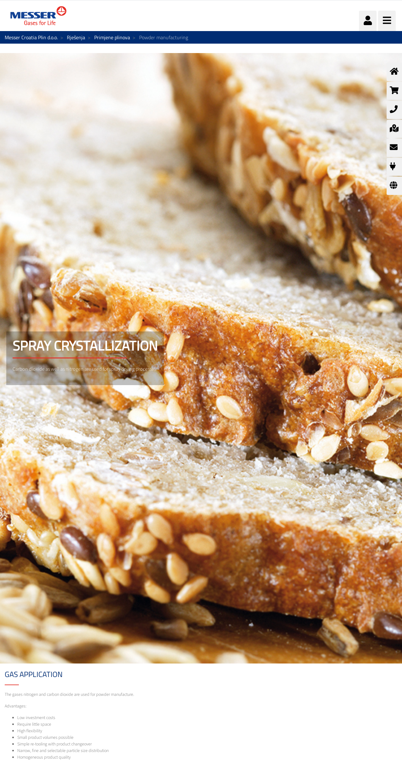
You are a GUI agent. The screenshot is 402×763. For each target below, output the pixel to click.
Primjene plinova (112, 37)
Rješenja (76, 37)
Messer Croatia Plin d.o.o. (31, 37)
